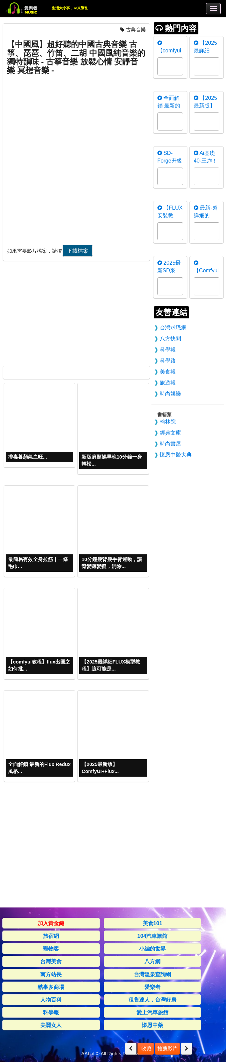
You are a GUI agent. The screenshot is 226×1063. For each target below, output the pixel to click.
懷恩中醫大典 (176, 455)
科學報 (168, 349)
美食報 (168, 371)
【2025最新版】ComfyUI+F (207, 105)
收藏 (145, 1048)
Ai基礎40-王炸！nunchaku (205, 160)
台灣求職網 (173, 327)
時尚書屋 (170, 444)
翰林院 (168, 422)
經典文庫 (170, 433)
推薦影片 (167, 1048)
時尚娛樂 (170, 393)
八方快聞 (170, 338)
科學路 (168, 360)
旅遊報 (168, 382)
